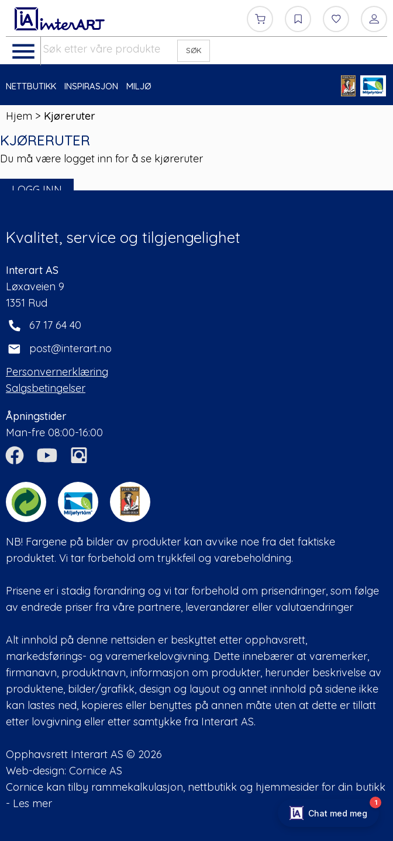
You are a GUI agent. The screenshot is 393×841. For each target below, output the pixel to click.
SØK (194, 50)
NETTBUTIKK (31, 86)
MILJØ (138, 86)
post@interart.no (70, 348)
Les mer (32, 803)
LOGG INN (37, 189)
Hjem (19, 116)
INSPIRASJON (91, 86)
